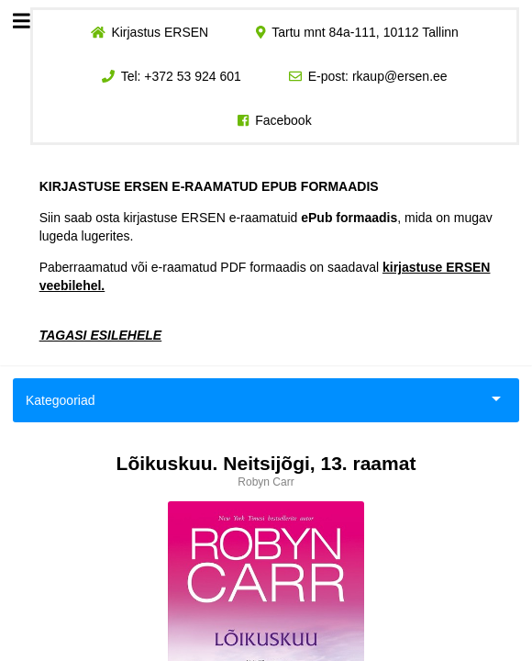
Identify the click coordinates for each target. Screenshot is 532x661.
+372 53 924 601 (192, 76)
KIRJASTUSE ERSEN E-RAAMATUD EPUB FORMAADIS (209, 186)
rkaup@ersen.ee (400, 76)
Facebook (283, 120)
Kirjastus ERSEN (159, 32)
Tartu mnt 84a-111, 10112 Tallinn (365, 32)
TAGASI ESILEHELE (100, 335)
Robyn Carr (266, 482)
